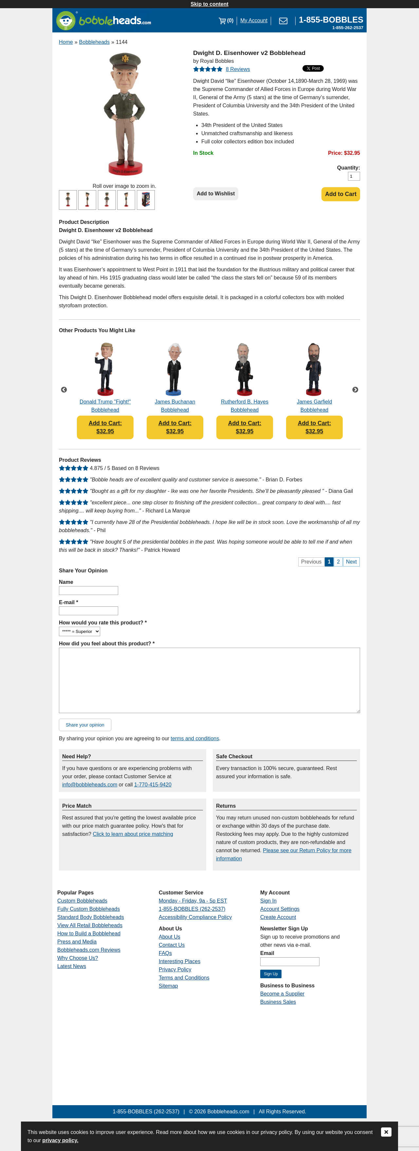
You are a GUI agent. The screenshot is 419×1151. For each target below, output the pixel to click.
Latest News (71, 966)
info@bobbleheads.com (89, 784)
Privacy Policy (175, 969)
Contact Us (172, 945)
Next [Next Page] (351, 562)
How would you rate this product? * (103, 622)
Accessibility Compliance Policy (195, 917)
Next (355, 390)
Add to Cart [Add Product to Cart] (340, 194)
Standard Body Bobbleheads (90, 917)
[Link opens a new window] (331, 20)
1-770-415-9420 (153, 784)
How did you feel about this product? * (107, 643)
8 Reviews (238, 69)
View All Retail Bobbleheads (89, 925)
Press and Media (77, 941)
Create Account (278, 917)
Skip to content (209, 4)
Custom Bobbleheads (82, 901)
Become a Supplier (282, 994)
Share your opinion (85, 725)
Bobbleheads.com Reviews (88, 950)
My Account (253, 20)
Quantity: (348, 168)
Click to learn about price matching (133, 834)
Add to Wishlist (216, 193)
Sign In (268, 901)
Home (66, 42)
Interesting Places (179, 961)
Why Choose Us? (77, 958)
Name (66, 582)
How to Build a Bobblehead (88, 933)
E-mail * (68, 602)
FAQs (165, 953)
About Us (169, 937)
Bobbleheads (94, 42)
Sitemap (168, 986)
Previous (64, 390)
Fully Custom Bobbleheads (88, 909)
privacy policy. (60, 1140)
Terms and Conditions (184, 977)
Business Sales (278, 1002)
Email (267, 953)
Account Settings (280, 909)
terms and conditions (195, 738)
